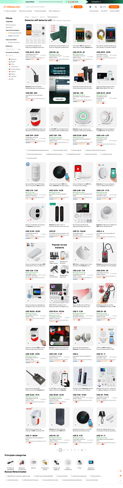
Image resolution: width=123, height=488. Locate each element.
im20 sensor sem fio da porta (30, 480)
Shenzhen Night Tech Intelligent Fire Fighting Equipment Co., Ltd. (83, 277)
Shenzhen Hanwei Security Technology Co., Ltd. (83, 442)
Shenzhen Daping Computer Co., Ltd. (106, 236)
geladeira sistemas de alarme (53, 154)
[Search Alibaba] (47, 7)
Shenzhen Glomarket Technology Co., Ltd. (59, 359)
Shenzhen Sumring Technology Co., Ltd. (59, 197)
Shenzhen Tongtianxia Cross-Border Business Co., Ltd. (59, 320)
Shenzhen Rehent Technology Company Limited (36, 57)
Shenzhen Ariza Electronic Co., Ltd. (106, 197)
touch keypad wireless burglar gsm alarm (37, 150)
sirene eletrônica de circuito (50, 480)
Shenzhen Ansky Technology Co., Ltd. (59, 142)
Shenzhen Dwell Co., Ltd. (32, 361)
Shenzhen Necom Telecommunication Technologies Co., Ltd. (36, 98)
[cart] (96, 7)
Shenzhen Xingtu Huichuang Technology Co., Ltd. (83, 400)
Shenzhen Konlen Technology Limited (106, 57)
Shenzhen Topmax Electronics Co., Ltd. (106, 144)
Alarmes (42, 17)
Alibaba (27, 17)
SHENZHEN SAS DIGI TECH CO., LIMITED (106, 318)
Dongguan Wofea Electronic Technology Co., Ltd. (36, 277)
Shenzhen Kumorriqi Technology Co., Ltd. (59, 442)
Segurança (35, 17)
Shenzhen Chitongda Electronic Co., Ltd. (36, 197)
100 (82, 450)
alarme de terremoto (12, 480)
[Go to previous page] (56, 450)
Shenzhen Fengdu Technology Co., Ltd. (83, 59)
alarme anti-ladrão (62, 476)
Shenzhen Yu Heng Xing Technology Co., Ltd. (59, 59)
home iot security (31, 158)
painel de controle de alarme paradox (95, 150)
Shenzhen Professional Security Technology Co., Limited (83, 142)
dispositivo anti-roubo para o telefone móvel (18, 476)
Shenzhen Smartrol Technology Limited (83, 318)
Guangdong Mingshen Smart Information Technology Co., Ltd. (106, 359)
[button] (72, 7)
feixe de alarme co (95, 476)
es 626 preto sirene (106, 154)
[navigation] (14, 233)
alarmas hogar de (76, 150)
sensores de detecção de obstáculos (71, 480)
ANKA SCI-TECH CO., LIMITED (57, 401)
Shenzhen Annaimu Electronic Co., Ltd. (83, 100)
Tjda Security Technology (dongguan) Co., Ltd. (36, 318)
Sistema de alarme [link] (53, 17)
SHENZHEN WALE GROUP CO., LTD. (59, 235)
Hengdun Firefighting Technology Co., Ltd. (83, 359)
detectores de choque (90, 154)
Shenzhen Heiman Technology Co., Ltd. (83, 197)
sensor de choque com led (59, 150)
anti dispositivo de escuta (73, 154)
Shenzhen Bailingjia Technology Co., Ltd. (83, 236)
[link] (120, 471)
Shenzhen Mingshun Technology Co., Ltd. (106, 276)
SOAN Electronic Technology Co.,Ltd (36, 441)
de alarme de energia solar (78, 476)
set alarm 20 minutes (91, 480)
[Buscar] (78, 6)
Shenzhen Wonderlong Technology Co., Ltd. (36, 401)
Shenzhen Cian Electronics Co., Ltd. (35, 141)
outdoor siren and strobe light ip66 (43, 476)
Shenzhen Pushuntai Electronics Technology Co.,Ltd (106, 442)
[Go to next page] (85, 450)
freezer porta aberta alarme (34, 154)
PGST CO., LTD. (100, 101)
